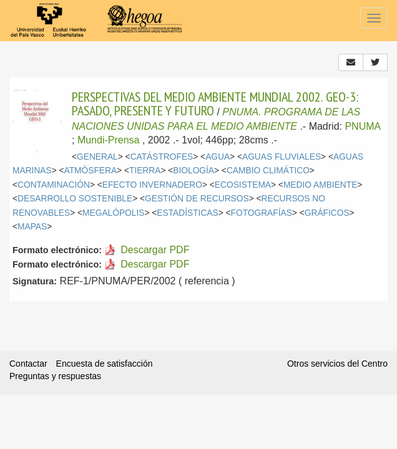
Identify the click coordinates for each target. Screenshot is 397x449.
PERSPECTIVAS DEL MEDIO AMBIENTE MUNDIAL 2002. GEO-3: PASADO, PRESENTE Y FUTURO (215, 103)
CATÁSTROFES (162, 157)
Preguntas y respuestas (55, 376)
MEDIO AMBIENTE (320, 185)
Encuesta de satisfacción (104, 364)
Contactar (28, 364)
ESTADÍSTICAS (187, 213)
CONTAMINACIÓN (53, 185)
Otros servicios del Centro (337, 364)
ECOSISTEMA (243, 185)
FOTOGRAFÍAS (261, 213)
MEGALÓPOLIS (113, 213)
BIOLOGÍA (193, 170)
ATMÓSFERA (90, 170)
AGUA (217, 157)
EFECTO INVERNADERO (152, 185)
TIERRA (144, 170)
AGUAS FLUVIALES (281, 157)
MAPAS (32, 226)
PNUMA (362, 126)
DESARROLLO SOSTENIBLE (74, 198)
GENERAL (97, 157)
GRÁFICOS (327, 213)
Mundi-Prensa (108, 140)
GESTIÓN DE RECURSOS (197, 198)
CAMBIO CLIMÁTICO (268, 170)
